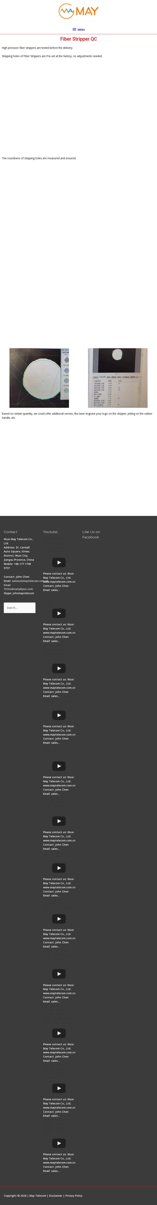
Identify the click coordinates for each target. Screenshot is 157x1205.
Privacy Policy (73, 1195)
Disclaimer (55, 1195)
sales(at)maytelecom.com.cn (30, 581)
